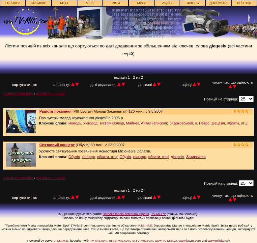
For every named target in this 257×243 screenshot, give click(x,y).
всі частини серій (50, 93)
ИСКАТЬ (192, 3)
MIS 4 (141, 3)
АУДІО (167, 3)
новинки (38, 3)
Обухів (74, 157)
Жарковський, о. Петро (190, 123)
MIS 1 (64, 3)
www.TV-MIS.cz (166, 240)
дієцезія (218, 123)
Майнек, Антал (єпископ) (147, 123)
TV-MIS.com (98, 240)
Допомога (219, 3)
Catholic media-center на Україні (126, 214)
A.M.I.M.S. (145, 225)
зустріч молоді (112, 123)
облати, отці (237, 123)
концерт (88, 157)
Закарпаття (196, 157)
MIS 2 (90, 3)
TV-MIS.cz (158, 214)
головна (12, 3)
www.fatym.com (190, 240)
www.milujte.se (218, 240)
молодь (75, 123)
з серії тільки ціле (18, 93)
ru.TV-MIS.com (119, 240)
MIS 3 (115, 3)
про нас (244, 3)
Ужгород (90, 123)
